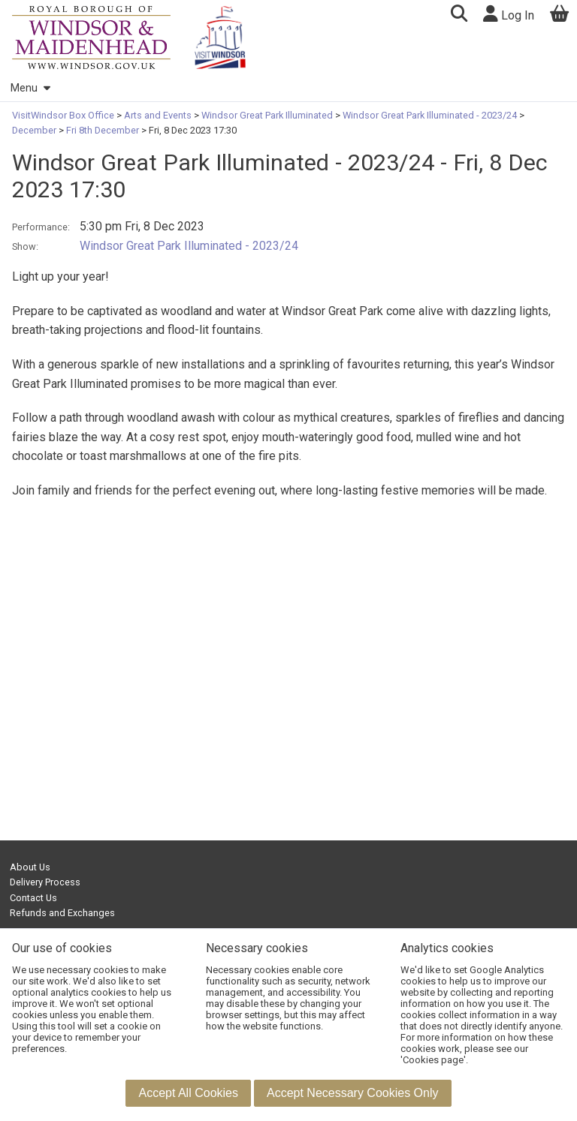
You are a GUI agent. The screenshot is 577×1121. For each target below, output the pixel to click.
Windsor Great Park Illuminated (267, 115)
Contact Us (33, 897)
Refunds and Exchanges (62, 912)
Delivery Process (45, 882)
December (35, 130)
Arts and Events (158, 115)
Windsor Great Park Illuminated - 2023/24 (429, 115)
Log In (508, 14)
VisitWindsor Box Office (64, 115)
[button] (459, 15)
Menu (30, 88)
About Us (30, 867)
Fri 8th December (102, 130)
